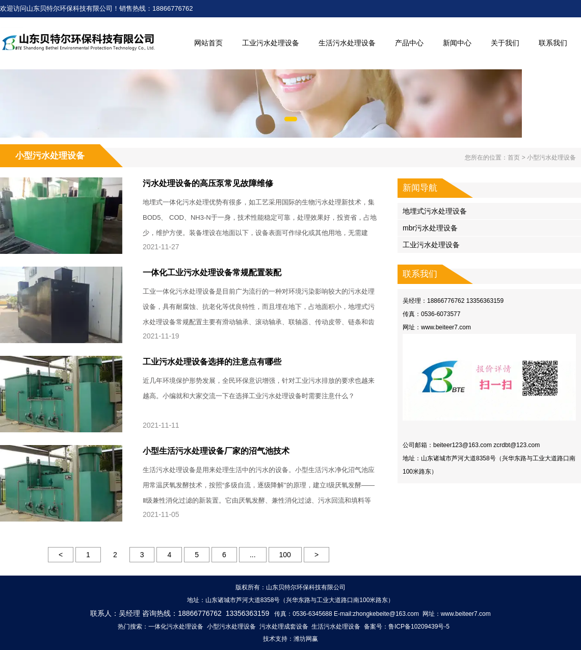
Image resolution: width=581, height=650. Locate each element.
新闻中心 (457, 43)
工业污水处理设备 (270, 43)
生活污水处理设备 (347, 43)
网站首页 (208, 43)
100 (285, 555)
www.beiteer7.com (446, 327)
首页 (514, 157)
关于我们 (505, 43)
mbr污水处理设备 (430, 228)
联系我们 (553, 43)
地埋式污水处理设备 (435, 211)
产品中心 (409, 43)
